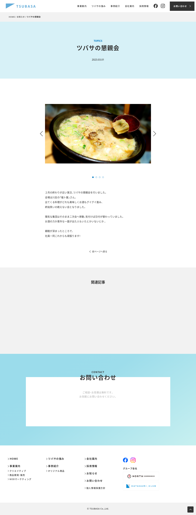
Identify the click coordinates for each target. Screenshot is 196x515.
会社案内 (129, 6)
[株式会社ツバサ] (21, 6)
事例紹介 (115, 6)
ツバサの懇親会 (34, 17)
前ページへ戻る (98, 251)
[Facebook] (156, 6)
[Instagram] (163, 6)
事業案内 (82, 6)
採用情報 (144, 6)
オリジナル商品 (55, 471)
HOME (12, 17)
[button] (93, 177)
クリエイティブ (17, 471)
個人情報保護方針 (95, 488)
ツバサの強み (99, 6)
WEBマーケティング (20, 479)
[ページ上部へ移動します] (190, 509)
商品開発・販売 (16, 475)
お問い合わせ (94, 481)
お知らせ (21, 17)
